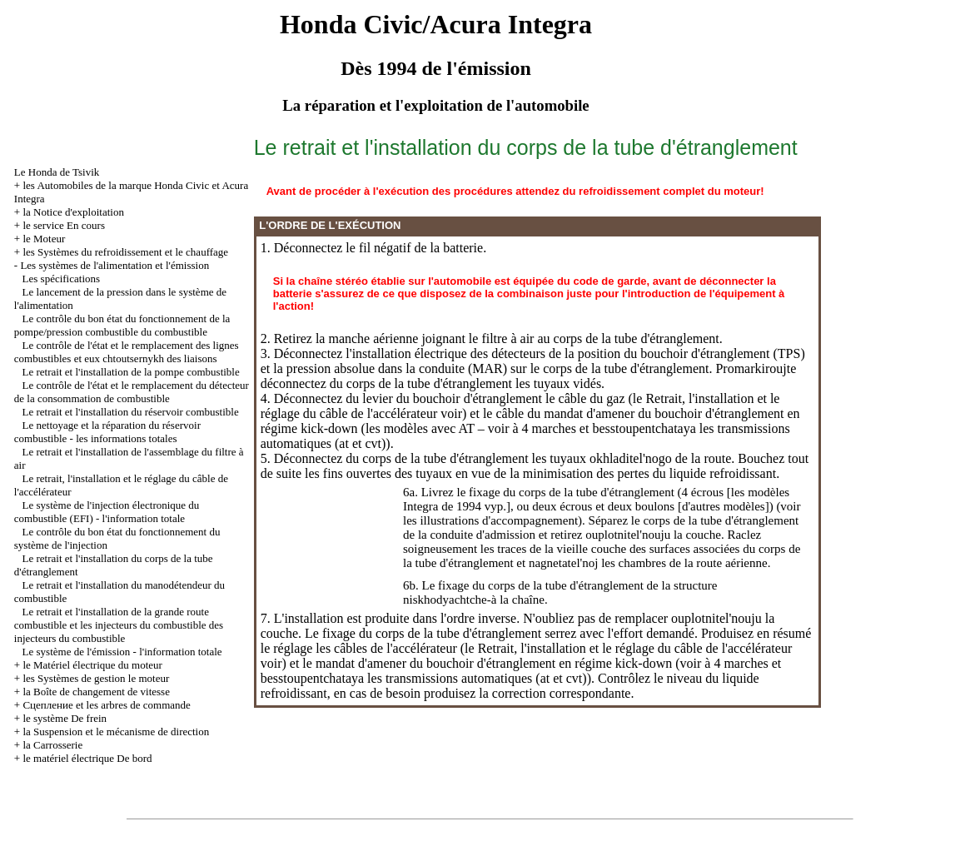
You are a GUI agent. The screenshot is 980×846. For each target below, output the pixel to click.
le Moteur (43, 238)
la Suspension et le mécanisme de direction (115, 731)
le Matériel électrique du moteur (92, 665)
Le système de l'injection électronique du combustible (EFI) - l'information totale (107, 512)
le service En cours (63, 225)
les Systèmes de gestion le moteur (95, 678)
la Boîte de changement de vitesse (96, 691)
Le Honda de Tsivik (56, 172)
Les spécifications (61, 278)
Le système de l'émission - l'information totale (122, 651)
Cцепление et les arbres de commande (106, 705)
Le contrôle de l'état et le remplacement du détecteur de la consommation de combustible (131, 392)
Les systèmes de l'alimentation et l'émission (114, 265)
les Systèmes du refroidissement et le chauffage (125, 252)
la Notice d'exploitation (72, 212)
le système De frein (64, 718)
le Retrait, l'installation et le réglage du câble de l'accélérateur (628, 648)
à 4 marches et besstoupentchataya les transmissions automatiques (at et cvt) (521, 670)
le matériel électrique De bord (87, 758)
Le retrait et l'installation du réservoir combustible (130, 412)
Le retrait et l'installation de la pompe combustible (131, 372)
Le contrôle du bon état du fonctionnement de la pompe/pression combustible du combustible (122, 325)
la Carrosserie (52, 745)
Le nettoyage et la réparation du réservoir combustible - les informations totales (107, 432)
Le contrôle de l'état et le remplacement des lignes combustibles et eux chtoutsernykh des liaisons (126, 352)
